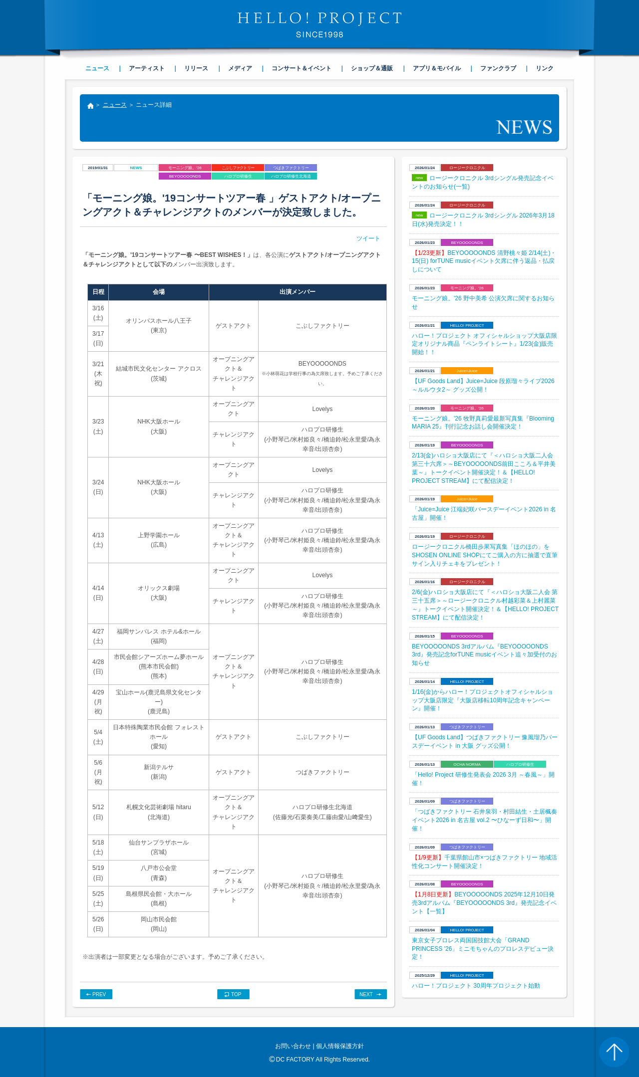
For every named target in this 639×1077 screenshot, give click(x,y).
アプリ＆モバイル (437, 68)
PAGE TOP (614, 1052)
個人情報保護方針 (340, 1046)
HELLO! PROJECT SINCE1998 (319, 25)
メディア (240, 68)
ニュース (115, 104)
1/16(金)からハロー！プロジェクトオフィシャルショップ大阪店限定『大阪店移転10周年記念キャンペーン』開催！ (482, 700)
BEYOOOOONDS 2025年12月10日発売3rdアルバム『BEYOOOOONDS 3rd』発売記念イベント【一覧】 (484, 903)
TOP (236, 994)
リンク (545, 68)
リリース (196, 68)
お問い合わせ (293, 1046)
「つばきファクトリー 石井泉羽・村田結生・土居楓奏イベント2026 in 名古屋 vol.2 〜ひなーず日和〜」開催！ (484, 820)
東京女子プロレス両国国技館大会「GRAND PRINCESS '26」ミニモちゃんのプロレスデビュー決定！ (483, 949)
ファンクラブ (498, 68)
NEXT (366, 994)
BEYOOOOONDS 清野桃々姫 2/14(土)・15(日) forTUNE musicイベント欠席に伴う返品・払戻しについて (484, 261)
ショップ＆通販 (372, 68)
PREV (99, 994)
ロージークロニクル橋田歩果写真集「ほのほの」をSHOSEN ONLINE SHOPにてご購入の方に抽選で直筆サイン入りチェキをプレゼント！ (485, 555)
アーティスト (147, 68)
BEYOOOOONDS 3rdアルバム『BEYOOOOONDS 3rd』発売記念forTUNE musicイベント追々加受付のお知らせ (484, 655)
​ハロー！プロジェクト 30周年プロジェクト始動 (476, 985)
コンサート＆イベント (301, 68)
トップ (89, 107)
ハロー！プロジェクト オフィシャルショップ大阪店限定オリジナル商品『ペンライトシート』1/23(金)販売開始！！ (484, 344)
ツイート (368, 238)
